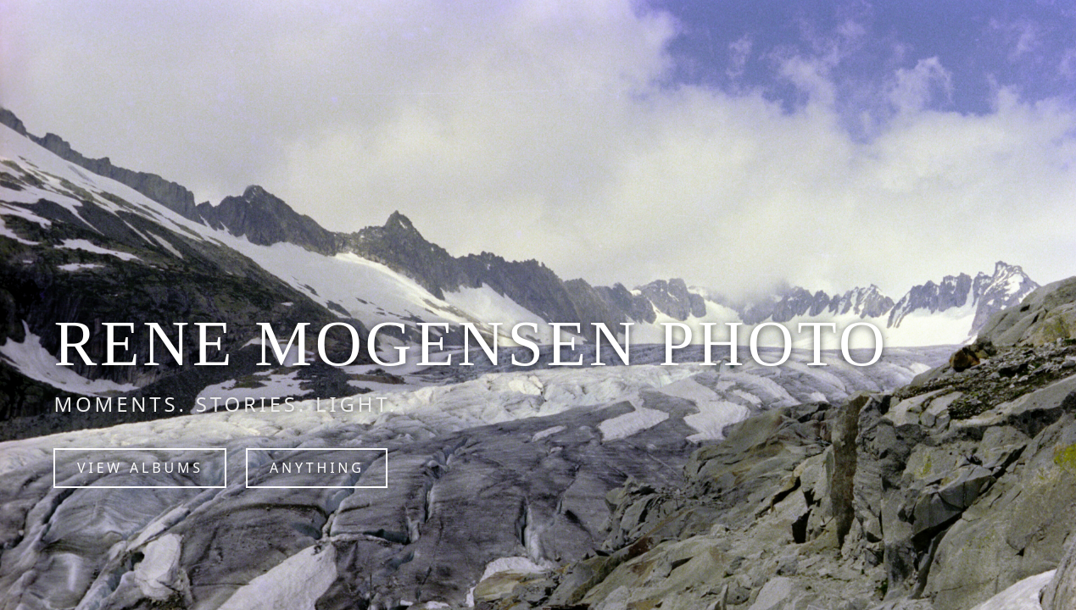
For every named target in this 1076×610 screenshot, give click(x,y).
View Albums (140, 467)
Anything (317, 467)
